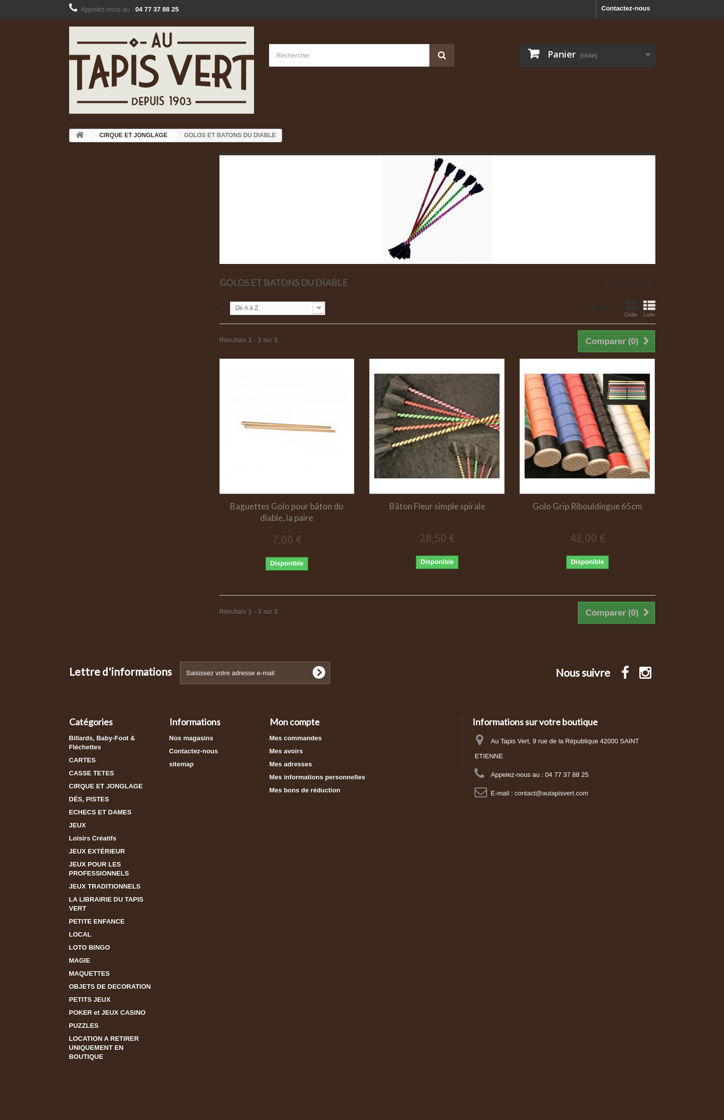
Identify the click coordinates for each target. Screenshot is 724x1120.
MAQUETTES (89, 973)
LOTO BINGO (89, 947)
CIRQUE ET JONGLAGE (106, 786)
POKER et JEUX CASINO (107, 1012)
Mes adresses (291, 764)
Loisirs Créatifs (93, 838)
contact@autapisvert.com (551, 793)
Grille (630, 309)
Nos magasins (191, 738)
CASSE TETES (91, 773)
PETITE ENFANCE (97, 921)
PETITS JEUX (90, 999)
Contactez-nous (625, 8)
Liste (649, 309)
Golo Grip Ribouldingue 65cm (587, 506)
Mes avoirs (286, 751)
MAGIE (80, 960)
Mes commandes (296, 738)
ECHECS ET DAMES (100, 812)
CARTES (82, 760)
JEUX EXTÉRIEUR (97, 851)
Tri (223, 307)
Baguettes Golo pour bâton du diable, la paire (286, 512)
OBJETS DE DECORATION (110, 986)
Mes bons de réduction (305, 790)
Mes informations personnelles (317, 777)
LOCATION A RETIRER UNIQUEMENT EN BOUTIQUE (104, 1047)
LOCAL (80, 934)
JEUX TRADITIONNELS (105, 886)
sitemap (181, 764)
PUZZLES (84, 1025)
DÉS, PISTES (89, 799)
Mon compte (295, 721)
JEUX (77, 825)
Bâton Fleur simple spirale (437, 506)
